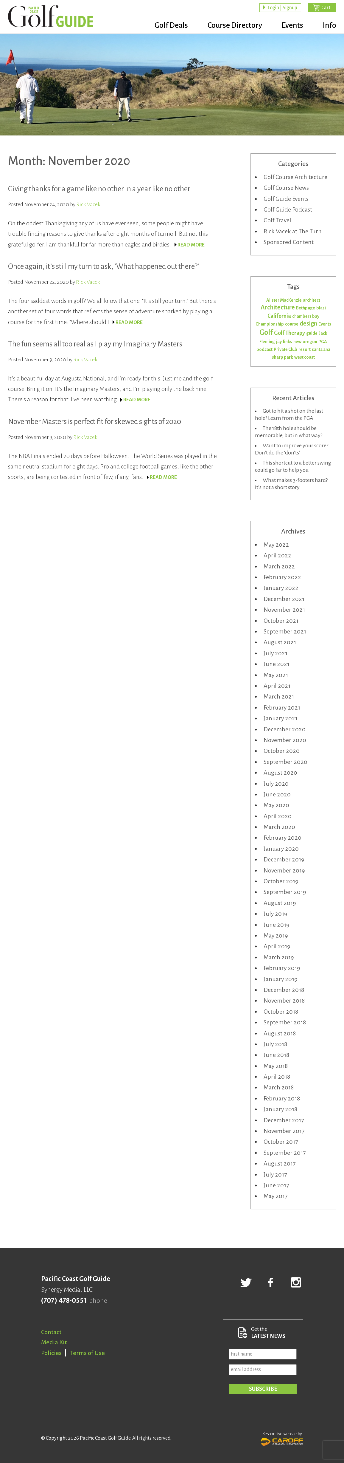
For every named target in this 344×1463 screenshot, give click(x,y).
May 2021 (276, 675)
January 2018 (280, 1109)
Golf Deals (171, 25)
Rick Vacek (88, 204)
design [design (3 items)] (308, 323)
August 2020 (280, 772)
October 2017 (281, 1141)
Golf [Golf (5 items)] (266, 332)
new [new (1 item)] (297, 341)
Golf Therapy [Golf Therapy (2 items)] (289, 333)
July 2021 (275, 653)
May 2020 (276, 805)
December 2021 (284, 599)
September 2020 (285, 762)
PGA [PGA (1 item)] (322, 341)
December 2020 (285, 729)
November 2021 (284, 609)
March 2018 (279, 1087)
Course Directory (235, 25)
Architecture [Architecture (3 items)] (278, 307)
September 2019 (285, 892)
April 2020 (278, 816)
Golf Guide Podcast (288, 209)
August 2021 (280, 642)
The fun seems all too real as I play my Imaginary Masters (95, 344)
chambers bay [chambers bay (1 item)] (305, 316)
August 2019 (280, 903)
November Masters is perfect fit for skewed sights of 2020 (94, 421)
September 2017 (285, 1152)
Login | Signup (282, 7)
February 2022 (282, 577)
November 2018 (284, 1000)
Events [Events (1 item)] (324, 324)
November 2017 (284, 1131)
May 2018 (276, 1066)
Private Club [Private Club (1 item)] (285, 349)
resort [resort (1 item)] (304, 349)
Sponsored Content (289, 242)
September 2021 (285, 631)
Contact (51, 1332)
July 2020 (276, 783)
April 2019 (277, 946)
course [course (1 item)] (291, 324)
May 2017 (275, 1196)
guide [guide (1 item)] (311, 333)
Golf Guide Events (286, 198)
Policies (51, 1353)
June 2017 (276, 1185)
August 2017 (279, 1163)
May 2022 (276, 544)
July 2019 (275, 913)
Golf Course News (286, 187)
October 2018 (281, 1011)
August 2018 (280, 1033)
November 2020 (285, 740)
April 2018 (277, 1076)
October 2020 (282, 750)
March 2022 (279, 566)
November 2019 (284, 870)
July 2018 (275, 1044)
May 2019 (276, 935)
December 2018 (284, 989)
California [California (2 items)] (279, 316)
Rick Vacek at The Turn (293, 231)
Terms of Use (87, 1353)
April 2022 (277, 555)
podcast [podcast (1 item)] (264, 349)
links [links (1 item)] (287, 341)
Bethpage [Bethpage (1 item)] (305, 308)
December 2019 (284, 859)
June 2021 (276, 664)
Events (292, 25)
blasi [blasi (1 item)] (321, 308)
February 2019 (282, 968)
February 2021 (282, 707)
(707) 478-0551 (64, 1301)
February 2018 (282, 1098)
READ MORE (191, 245)
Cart (325, 7)
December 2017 (284, 1120)
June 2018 (276, 1055)
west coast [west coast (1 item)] (304, 357)
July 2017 (275, 1174)
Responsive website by (282, 1438)
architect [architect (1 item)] (311, 300)
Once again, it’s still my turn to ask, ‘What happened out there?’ (103, 266)
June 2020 (277, 794)
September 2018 (285, 1022)
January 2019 (281, 979)
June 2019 (276, 924)
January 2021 (281, 718)
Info (329, 25)
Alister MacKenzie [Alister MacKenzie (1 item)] (284, 300)
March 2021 (279, 696)
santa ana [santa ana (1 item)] (321, 349)
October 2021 (281, 620)
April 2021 (277, 685)
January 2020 (281, 848)
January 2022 (281, 588)
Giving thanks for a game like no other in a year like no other (99, 189)
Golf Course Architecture (295, 177)
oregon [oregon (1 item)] (310, 341)
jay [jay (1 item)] (279, 341)
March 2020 (279, 827)
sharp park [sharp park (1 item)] (282, 357)
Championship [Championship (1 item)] (270, 324)
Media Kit (54, 1342)
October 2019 (281, 881)
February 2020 (282, 837)
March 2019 (279, 957)
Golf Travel (277, 220)
